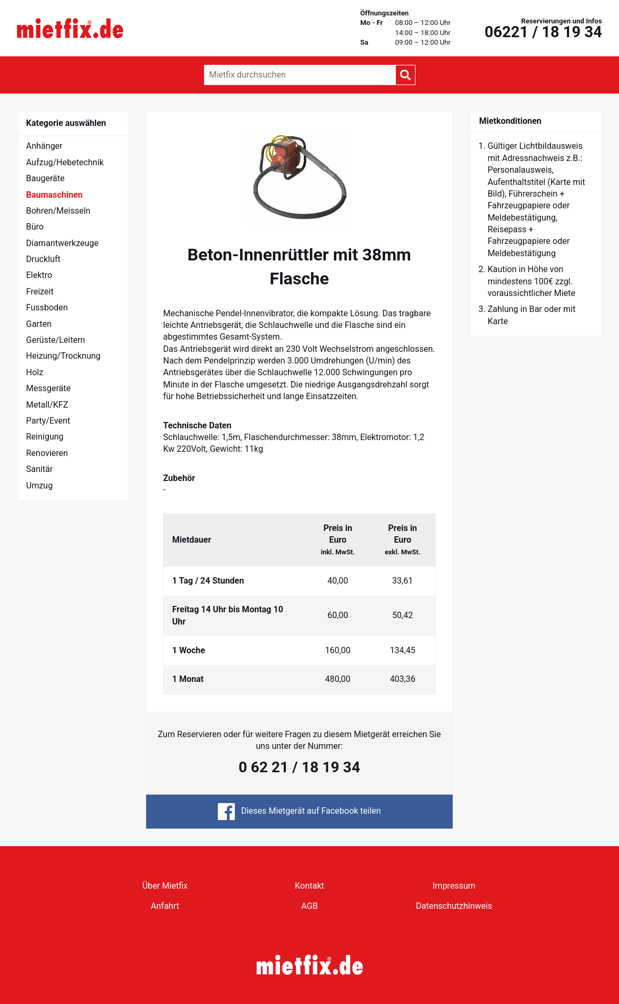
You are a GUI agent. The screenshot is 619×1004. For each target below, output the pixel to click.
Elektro (39, 275)
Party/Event (48, 421)
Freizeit (40, 291)
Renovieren (47, 453)
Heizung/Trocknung (63, 356)
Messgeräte (48, 388)
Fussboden (46, 307)
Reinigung (45, 437)
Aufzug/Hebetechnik (65, 162)
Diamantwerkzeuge (62, 243)
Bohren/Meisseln (58, 211)
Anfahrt (165, 906)
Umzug (39, 485)
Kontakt (309, 886)
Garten (39, 324)
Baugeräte (45, 178)
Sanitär (39, 469)
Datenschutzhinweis (454, 906)
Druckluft (43, 259)
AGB (309, 906)
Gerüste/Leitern (55, 340)
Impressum (454, 886)
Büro (35, 227)
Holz (34, 372)
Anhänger (44, 146)
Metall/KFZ (47, 405)
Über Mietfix (165, 886)
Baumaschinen (54, 195)
